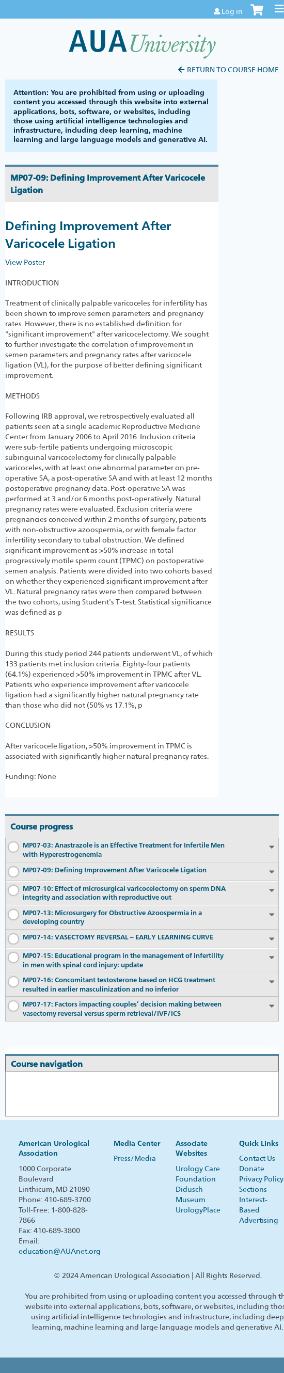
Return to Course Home (233, 70)
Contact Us (257, 1158)
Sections (253, 1189)
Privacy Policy (261, 1179)
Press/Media (135, 1158)
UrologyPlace (198, 1210)
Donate (251, 1168)
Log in (232, 11)
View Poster (25, 262)
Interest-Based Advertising (258, 1209)
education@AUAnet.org (60, 1251)
